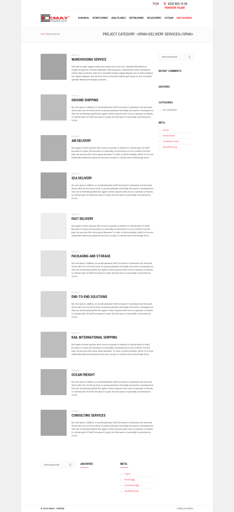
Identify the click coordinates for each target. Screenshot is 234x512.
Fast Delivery (82, 219)
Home (43, 34)
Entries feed (169, 136)
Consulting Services (88, 415)
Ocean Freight (83, 375)
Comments (131, 485)
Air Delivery (81, 141)
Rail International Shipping (94, 337)
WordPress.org (170, 147)
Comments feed (171, 141)
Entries (129, 480)
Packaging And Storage (91, 256)
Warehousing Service (89, 59)
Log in (166, 130)
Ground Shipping (85, 100)
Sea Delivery (82, 178)
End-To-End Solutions (89, 297)
